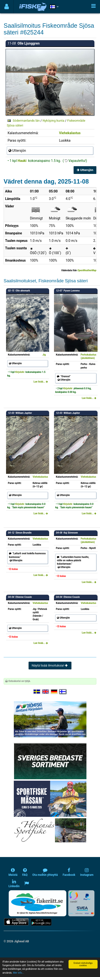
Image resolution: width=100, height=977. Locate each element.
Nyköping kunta (53, 120)
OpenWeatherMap (86, 270)
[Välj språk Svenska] (37, 691)
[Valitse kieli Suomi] (63, 691)
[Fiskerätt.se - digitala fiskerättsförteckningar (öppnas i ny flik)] (37, 903)
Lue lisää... (40, 381)
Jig (44, 354)
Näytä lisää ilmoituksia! (50, 665)
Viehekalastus (70, 133)
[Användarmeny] (6, 6)
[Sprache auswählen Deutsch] (54, 691)
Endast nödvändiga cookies (83, 964)
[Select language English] (45, 691)
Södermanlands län (26, 120)
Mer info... (18, 972)
